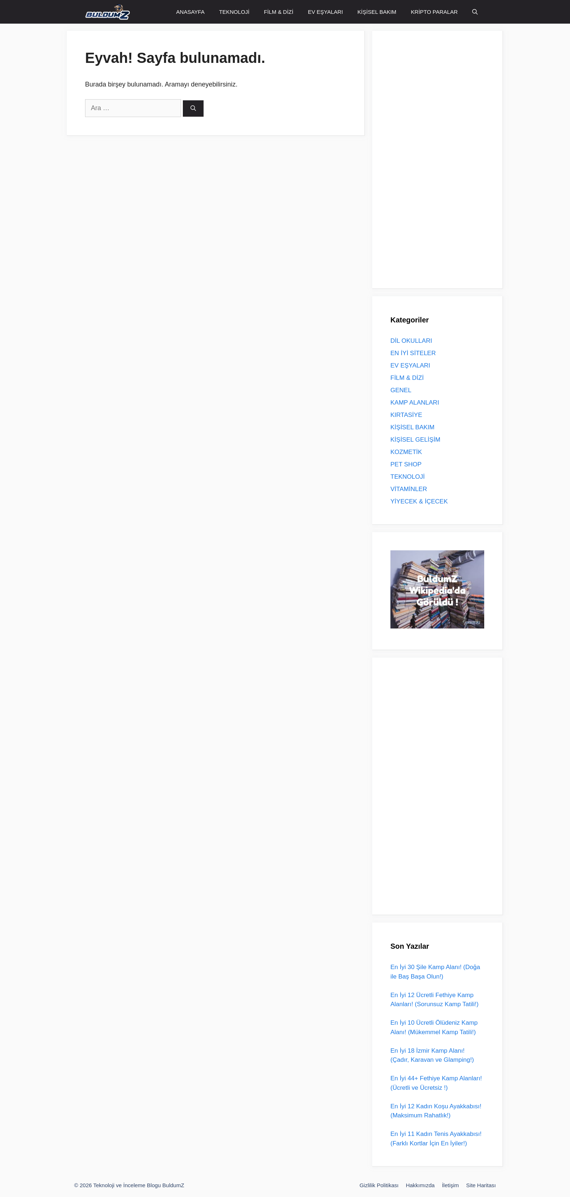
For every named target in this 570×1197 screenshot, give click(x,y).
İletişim (450, 1185)
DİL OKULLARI (411, 340)
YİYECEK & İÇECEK (419, 501)
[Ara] (193, 108)
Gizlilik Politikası (379, 1185)
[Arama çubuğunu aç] (475, 12)
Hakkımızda (420, 1185)
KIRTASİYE (406, 414)
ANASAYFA (190, 12)
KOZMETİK (406, 452)
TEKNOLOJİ (234, 12)
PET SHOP (406, 464)
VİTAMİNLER (408, 489)
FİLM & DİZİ (278, 12)
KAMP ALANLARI (414, 402)
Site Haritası (481, 1185)
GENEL (401, 390)
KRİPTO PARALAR (434, 12)
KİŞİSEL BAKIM (376, 12)
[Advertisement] (444, 158)
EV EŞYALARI (325, 12)
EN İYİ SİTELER (413, 353)
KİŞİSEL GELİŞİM (415, 439)
